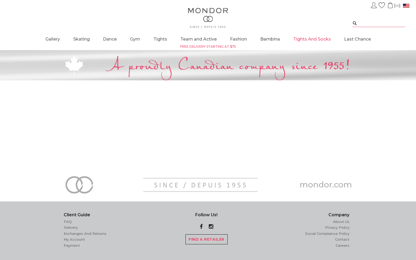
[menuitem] (52, 39)
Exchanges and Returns (85, 233)
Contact (342, 239)
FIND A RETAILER (206, 239)
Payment (72, 245)
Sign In (374, 4)
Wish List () (382, 4)
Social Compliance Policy (327, 233)
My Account (74, 239)
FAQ (68, 221)
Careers (342, 245)
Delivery (71, 227)
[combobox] (378, 23)
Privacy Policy (337, 227)
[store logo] (208, 18)
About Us (341, 221)
